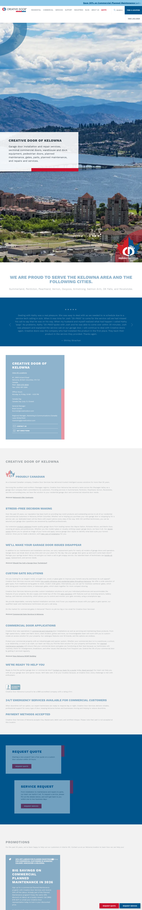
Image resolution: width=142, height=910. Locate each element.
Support (68, 10)
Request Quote (109, 906)
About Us (95, 10)
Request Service (130, 906)
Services (59, 10)
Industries (78, 10)
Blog (87, 10)
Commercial (48, 10)
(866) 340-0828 (134, 18)
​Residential (36, 10)
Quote (103, 10)
